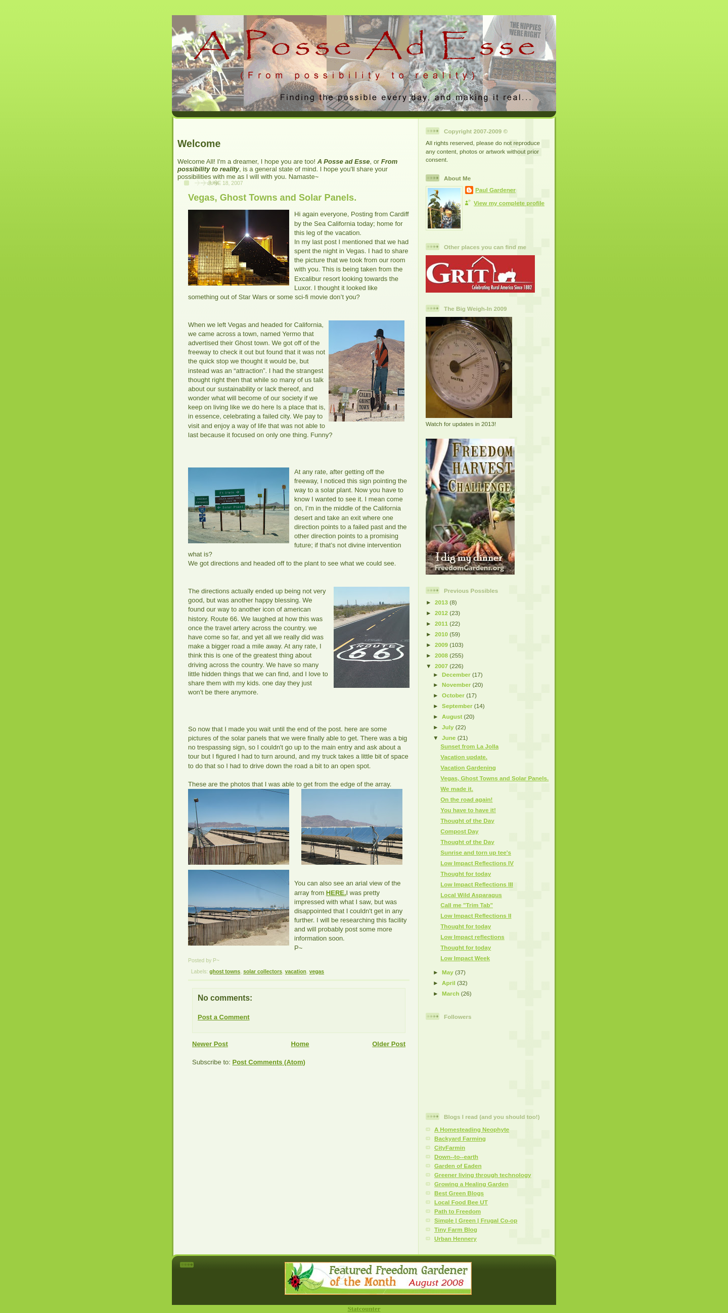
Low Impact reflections (472, 936)
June (450, 737)
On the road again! (466, 799)
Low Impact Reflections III (476, 884)
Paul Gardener (495, 189)
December (457, 674)
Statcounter (364, 1308)
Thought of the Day (467, 820)
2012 (442, 612)
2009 (442, 644)
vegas (316, 971)
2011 (442, 623)
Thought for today (465, 873)
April (449, 982)
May (448, 972)
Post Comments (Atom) (269, 1062)
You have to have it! (468, 810)
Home (300, 1044)
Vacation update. (463, 757)
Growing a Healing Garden (471, 1184)
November (457, 684)
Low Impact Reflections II (475, 915)
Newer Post (210, 1044)
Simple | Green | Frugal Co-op (475, 1220)
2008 (442, 655)
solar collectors (262, 971)
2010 (442, 634)
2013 (442, 602)
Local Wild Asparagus (471, 895)
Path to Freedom (457, 1211)
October (454, 695)
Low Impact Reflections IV (477, 863)
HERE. (336, 893)
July (449, 727)
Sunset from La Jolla (469, 746)
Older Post (388, 1044)
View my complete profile (509, 203)
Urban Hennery (455, 1238)
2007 (442, 666)
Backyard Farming (460, 1138)
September (458, 705)
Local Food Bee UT (461, 1202)
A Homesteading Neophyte (471, 1129)
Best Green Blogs (459, 1193)
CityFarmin (449, 1147)
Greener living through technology (482, 1174)
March (451, 993)
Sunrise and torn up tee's (475, 852)
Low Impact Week (465, 958)
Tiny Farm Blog (455, 1229)
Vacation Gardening (468, 767)
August (453, 716)
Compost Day (459, 831)
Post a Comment (224, 1017)
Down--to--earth (456, 1156)
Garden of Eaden (458, 1165)
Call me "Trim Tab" (466, 905)
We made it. (456, 788)
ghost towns (224, 971)
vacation (295, 971)
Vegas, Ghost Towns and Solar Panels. (272, 198)
